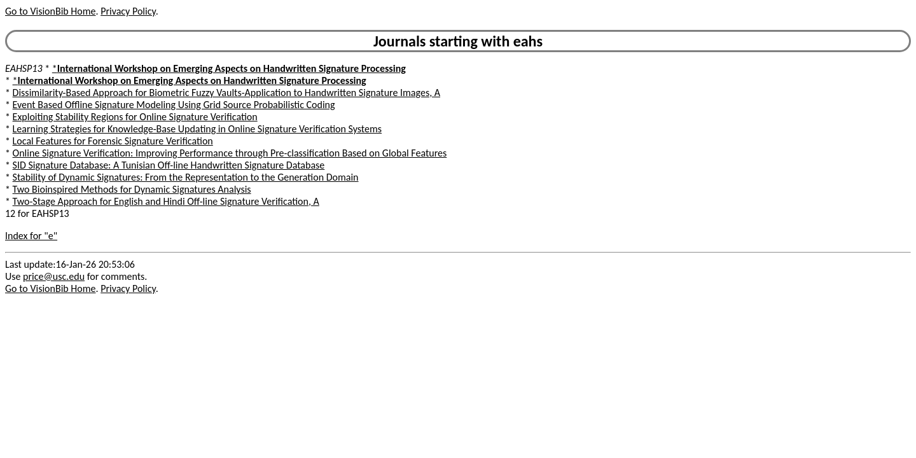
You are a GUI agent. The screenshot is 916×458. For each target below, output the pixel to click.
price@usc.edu (54, 276)
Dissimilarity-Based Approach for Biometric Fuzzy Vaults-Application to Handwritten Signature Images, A (226, 93)
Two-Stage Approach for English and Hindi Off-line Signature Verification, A (166, 201)
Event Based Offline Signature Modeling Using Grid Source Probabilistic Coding (174, 105)
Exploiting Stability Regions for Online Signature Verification (135, 117)
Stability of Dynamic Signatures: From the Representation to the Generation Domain (186, 177)
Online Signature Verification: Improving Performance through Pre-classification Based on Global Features (230, 153)
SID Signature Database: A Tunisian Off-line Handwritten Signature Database (169, 165)
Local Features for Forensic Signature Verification (113, 141)
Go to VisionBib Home (50, 11)
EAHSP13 (24, 68)
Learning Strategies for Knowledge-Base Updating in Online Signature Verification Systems (197, 129)
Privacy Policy (128, 11)
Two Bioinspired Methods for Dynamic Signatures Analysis (132, 189)
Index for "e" (31, 236)
